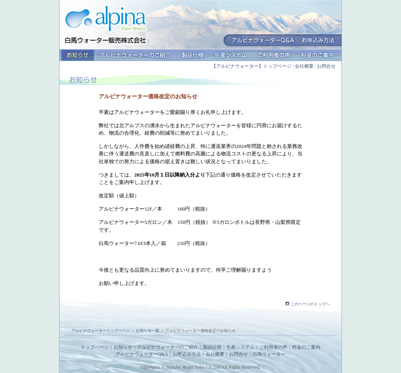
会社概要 (304, 66)
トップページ (95, 347)
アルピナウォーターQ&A (142, 354)
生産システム (230, 55)
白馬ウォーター (269, 354)
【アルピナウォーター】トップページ (251, 66)
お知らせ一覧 (147, 330)
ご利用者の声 (274, 55)
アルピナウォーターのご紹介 (135, 55)
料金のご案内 (318, 55)
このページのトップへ (310, 304)
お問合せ (326, 66)
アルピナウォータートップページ (100, 330)
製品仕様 (192, 55)
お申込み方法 (187, 354)
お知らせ (77, 55)
